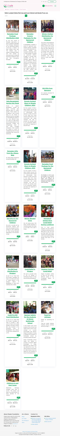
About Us (24, 431)
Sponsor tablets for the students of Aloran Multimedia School (30, 319)
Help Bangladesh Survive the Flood (12, 102)
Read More (15, 423)
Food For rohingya (47, 316)
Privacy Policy (34, 431)
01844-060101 (35, 424)
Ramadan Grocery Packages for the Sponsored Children (30, 38)
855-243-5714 (49, 5)
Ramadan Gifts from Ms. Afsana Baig (12, 153)
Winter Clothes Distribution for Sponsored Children (47, 37)
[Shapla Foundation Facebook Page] (12, 426)
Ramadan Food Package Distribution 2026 (12, 36)
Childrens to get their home (12, 384)
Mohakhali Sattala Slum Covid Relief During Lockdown (47, 221)
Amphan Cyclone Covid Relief (47, 270)
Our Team (24, 418)
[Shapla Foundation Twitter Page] (14, 426)
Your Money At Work (25, 421)
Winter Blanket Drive (30, 219)
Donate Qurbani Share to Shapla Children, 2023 (30, 166)
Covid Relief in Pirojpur (30, 270)
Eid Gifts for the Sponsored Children (12, 220)
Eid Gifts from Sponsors (47, 89)
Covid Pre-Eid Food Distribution (12, 316)
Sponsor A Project (14, 9)
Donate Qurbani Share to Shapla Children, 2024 (30, 103)
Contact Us (29, 431)
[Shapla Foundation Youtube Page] (16, 426)
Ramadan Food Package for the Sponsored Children (47, 167)
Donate (52, 1)
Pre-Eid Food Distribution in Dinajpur (12, 271)
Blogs (23, 416)
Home (7, 9)
